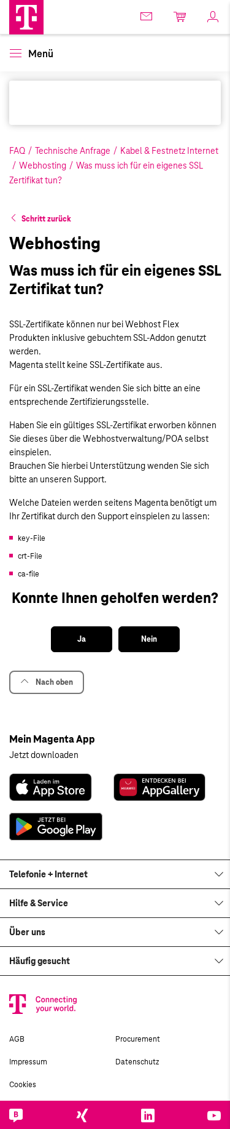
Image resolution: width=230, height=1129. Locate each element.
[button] (26, 17)
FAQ (17, 150)
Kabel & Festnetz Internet (169, 150)
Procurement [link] (137, 1039)
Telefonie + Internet (48, 874)
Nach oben (46, 682)
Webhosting (42, 165)
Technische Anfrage (72, 150)
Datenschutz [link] (137, 1062)
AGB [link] (17, 1039)
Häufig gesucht (39, 961)
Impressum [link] (28, 1062)
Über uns (27, 932)
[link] (147, 16)
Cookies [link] (22, 1085)
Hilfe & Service (38, 903)
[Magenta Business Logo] (26, 17)
